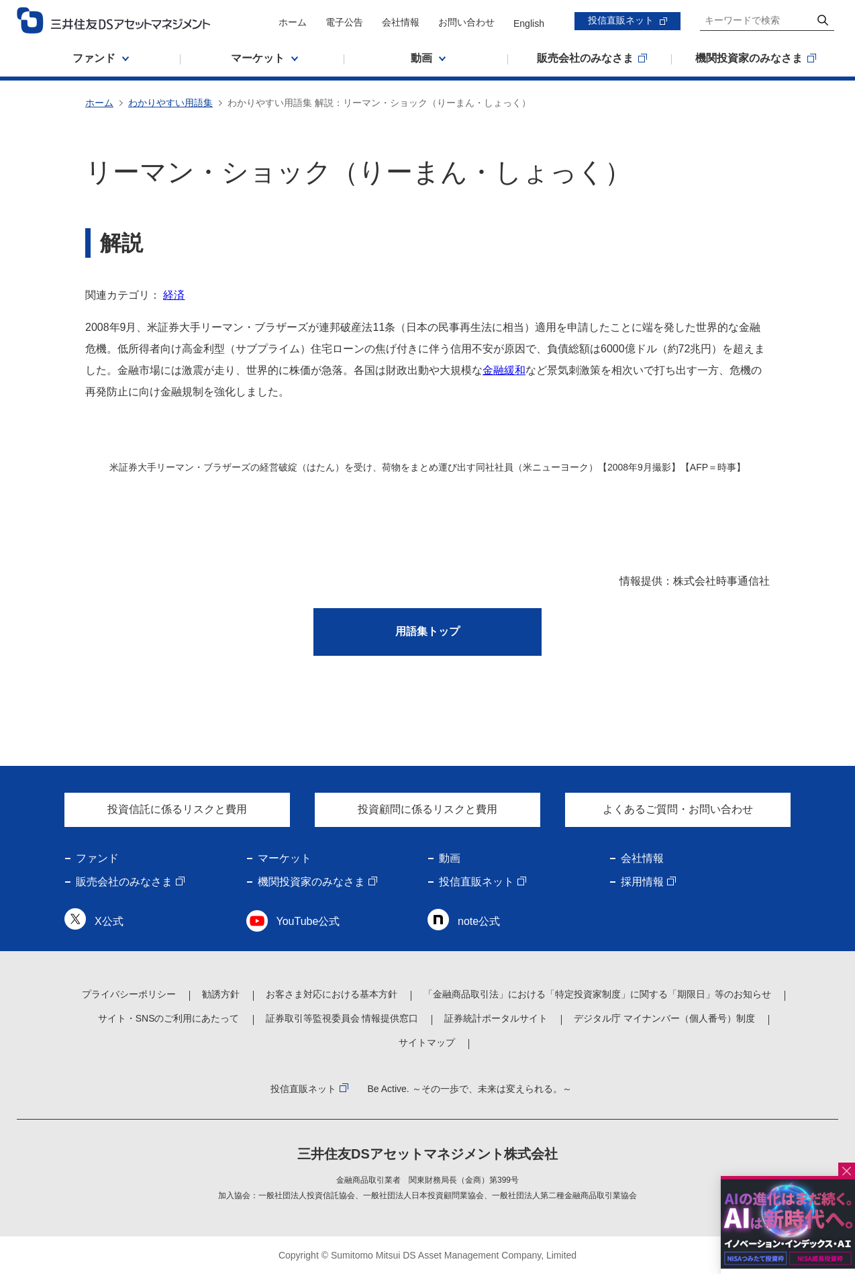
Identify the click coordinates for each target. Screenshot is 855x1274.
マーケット (284, 858)
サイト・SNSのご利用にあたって (169, 1018)
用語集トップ (427, 631)
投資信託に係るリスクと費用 (177, 809)
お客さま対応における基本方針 (331, 994)
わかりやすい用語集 (170, 102)
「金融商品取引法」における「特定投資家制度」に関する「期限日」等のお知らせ (597, 994)
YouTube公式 (308, 921)
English (528, 23)
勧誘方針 (221, 994)
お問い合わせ (466, 22)
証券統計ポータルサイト (496, 1018)
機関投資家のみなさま (311, 881)
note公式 (479, 921)
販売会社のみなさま (124, 881)
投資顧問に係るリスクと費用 (427, 809)
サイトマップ (427, 1042)
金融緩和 (504, 370)
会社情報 (400, 22)
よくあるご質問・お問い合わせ (678, 809)
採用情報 (642, 881)
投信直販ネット (621, 20)
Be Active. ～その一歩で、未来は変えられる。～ (469, 1088)
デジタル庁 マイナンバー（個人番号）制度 (664, 1018)
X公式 (109, 921)
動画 (449, 858)
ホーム (293, 22)
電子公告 (344, 22)
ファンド (97, 858)
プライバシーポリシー (129, 994)
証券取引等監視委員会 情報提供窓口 (342, 1018)
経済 (174, 295)
